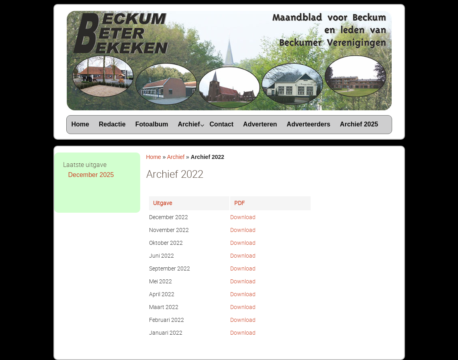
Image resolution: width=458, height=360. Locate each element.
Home (153, 157)
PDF (239, 203)
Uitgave (162, 203)
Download (243, 217)
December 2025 (91, 174)
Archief (176, 157)
